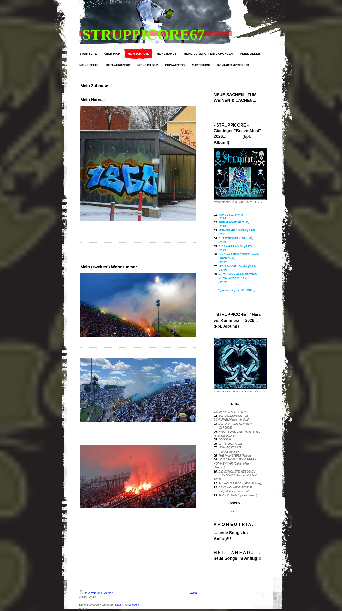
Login (193, 592)
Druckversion (89, 592)
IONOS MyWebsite (127, 604)
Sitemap (108, 592)
